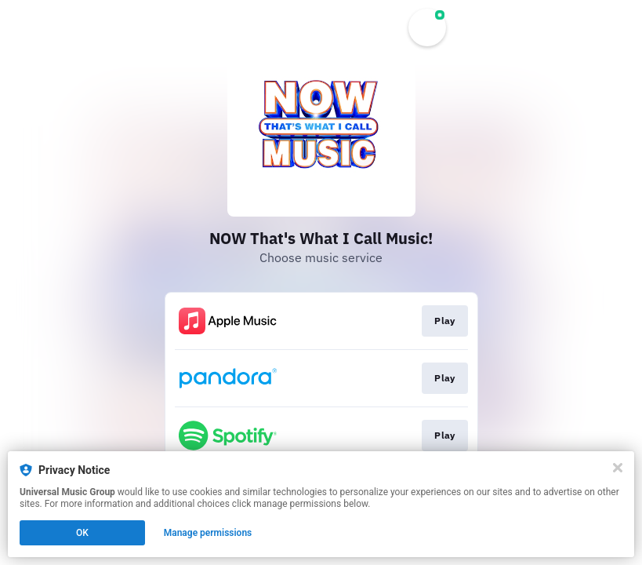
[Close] (617, 467)
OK (82, 532)
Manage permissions (208, 532)
